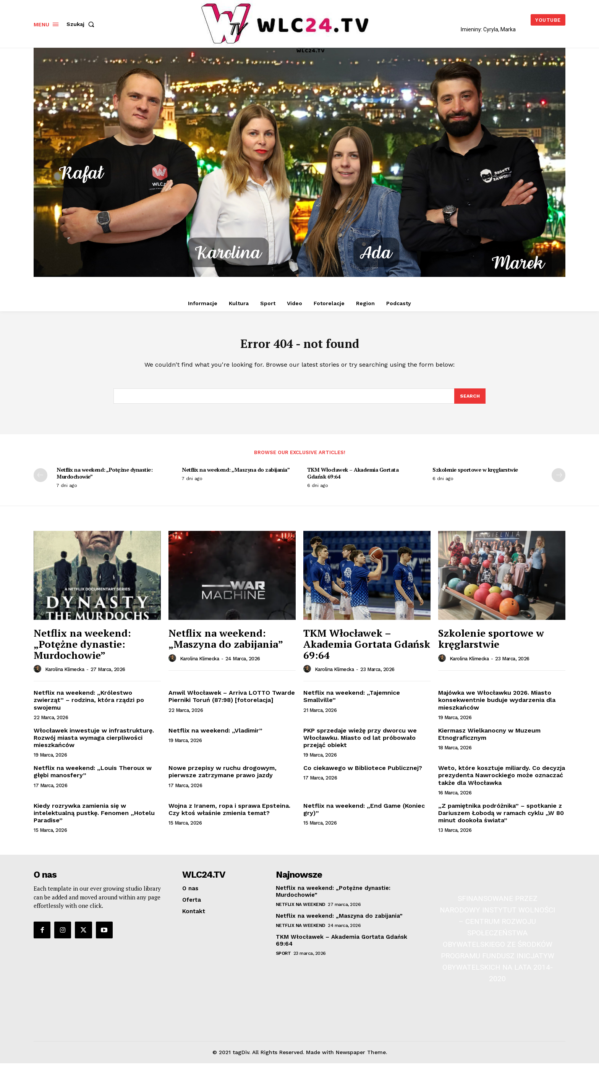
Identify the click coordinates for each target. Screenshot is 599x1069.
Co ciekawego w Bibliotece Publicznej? (362, 773)
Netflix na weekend (300, 910)
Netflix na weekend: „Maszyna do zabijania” (236, 475)
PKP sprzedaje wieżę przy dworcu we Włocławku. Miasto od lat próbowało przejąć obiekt (360, 743)
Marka (508, 29)
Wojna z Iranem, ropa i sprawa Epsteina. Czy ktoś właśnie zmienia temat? (229, 814)
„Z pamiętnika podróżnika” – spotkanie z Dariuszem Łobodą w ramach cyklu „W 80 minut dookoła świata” (501, 818)
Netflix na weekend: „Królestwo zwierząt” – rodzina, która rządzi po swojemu (89, 705)
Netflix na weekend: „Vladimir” (215, 735)
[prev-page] (40, 481)
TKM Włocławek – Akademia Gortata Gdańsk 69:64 (352, 479)
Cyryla (490, 29)
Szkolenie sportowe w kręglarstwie (475, 475)
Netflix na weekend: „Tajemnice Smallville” (351, 702)
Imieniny (471, 29)
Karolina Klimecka (64, 675)
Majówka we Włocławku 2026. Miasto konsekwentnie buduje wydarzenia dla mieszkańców (496, 705)
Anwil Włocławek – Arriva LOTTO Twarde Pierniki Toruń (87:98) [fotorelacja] (231, 702)
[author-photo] (39, 675)
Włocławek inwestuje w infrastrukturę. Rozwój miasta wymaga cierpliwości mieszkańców (94, 743)
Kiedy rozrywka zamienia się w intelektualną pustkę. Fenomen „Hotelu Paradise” (94, 818)
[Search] (469, 401)
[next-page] (558, 481)
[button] (81, 24)
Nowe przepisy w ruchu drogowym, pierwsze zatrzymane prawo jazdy (222, 777)
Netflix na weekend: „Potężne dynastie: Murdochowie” (104, 479)
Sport (283, 959)
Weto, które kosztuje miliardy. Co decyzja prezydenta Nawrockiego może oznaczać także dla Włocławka (501, 781)
